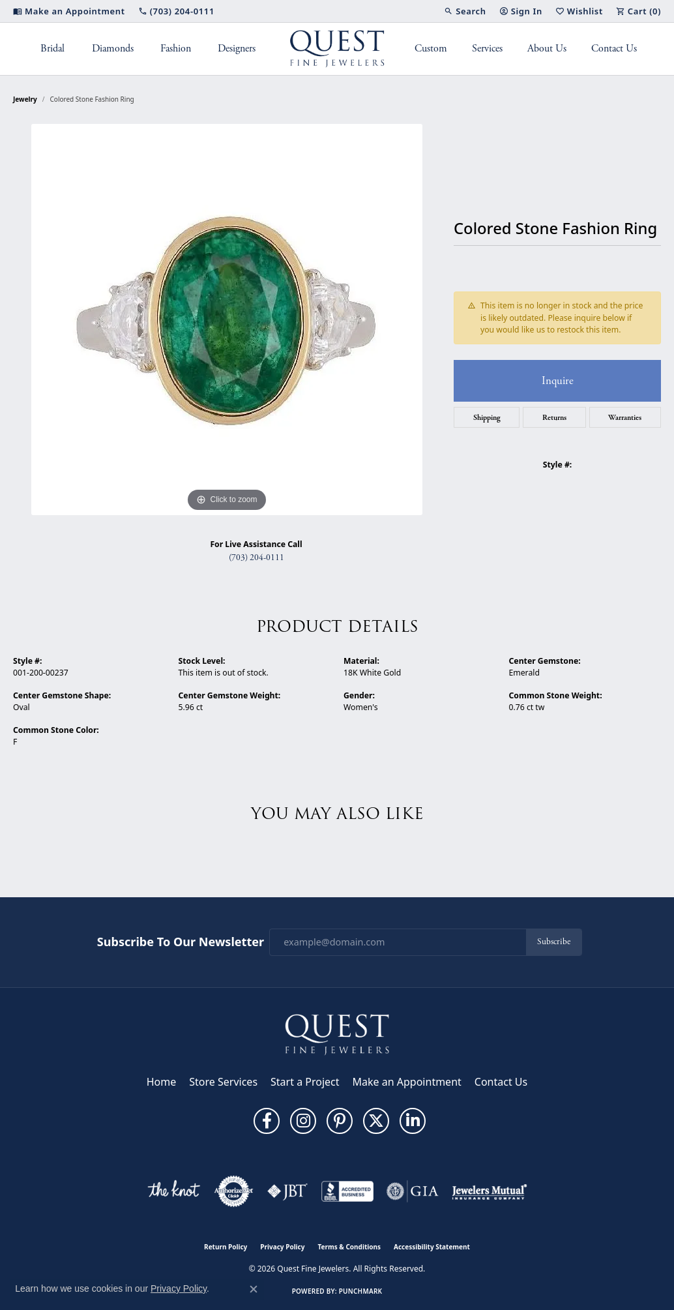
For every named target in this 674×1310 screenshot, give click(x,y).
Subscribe (553, 941)
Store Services (223, 1082)
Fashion (175, 48)
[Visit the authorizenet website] (234, 1191)
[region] (226, 319)
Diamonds (113, 48)
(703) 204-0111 (256, 557)
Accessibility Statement (432, 1246)
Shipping (487, 417)
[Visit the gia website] (413, 1191)
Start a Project (305, 1082)
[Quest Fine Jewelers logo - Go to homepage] (337, 49)
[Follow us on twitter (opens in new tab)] (376, 1121)
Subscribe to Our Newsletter (180, 942)
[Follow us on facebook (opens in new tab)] (267, 1121)
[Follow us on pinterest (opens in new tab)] (340, 1121)
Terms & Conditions (349, 1246)
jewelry (25, 99)
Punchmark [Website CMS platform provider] (361, 1291)
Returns (554, 417)
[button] (465, 11)
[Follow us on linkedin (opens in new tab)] (413, 1121)
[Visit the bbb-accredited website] (347, 1191)
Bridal (52, 48)
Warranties (624, 417)
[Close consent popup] (253, 1289)
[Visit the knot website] (173, 1191)
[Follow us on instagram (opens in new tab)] (303, 1121)
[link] (69, 11)
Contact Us (614, 48)
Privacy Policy (282, 1246)
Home (162, 1082)
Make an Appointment (407, 1082)
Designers (237, 48)
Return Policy (225, 1246)
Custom (431, 48)
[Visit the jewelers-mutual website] (489, 1191)
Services (487, 48)
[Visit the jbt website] (287, 1191)
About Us (546, 48)
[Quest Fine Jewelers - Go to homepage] (337, 1033)
